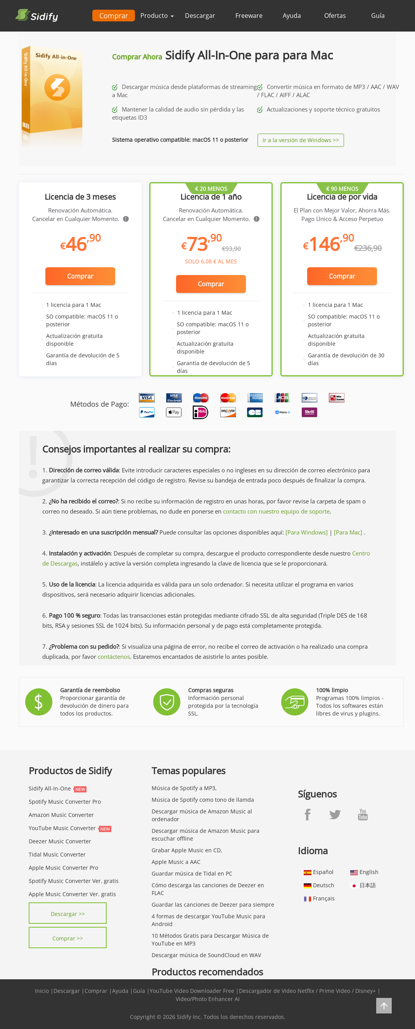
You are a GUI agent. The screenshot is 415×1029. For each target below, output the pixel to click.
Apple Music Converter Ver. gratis (72, 894)
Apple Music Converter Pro (63, 867)
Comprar (113, 15)
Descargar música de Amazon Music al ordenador (202, 815)
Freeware (249, 15)
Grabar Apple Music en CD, (187, 850)
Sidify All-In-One (50, 788)
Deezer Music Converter (60, 841)
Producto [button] (157, 15)
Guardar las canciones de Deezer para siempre (213, 904)
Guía (378, 15)
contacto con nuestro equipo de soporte (276, 511)
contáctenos (114, 656)
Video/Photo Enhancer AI (208, 999)
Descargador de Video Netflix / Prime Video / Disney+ (307, 990)
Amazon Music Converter (61, 814)
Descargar (200, 15)
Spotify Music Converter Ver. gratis (74, 880)
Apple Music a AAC (176, 861)
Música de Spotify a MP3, (184, 788)
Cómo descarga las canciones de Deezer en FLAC (208, 889)
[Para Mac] (348, 532)
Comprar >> (67, 938)
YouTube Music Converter (62, 828)
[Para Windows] (306, 532)
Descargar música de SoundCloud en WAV (206, 955)
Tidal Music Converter (57, 854)
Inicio (42, 990)
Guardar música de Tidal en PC (192, 873)
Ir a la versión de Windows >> (301, 140)
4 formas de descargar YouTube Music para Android (208, 920)
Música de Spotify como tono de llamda (203, 799)
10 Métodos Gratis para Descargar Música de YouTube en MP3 (210, 939)
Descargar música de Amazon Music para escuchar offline (205, 834)
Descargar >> (68, 914)
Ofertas (335, 15)
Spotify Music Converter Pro (65, 801)
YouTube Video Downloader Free (192, 990)
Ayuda (292, 15)
